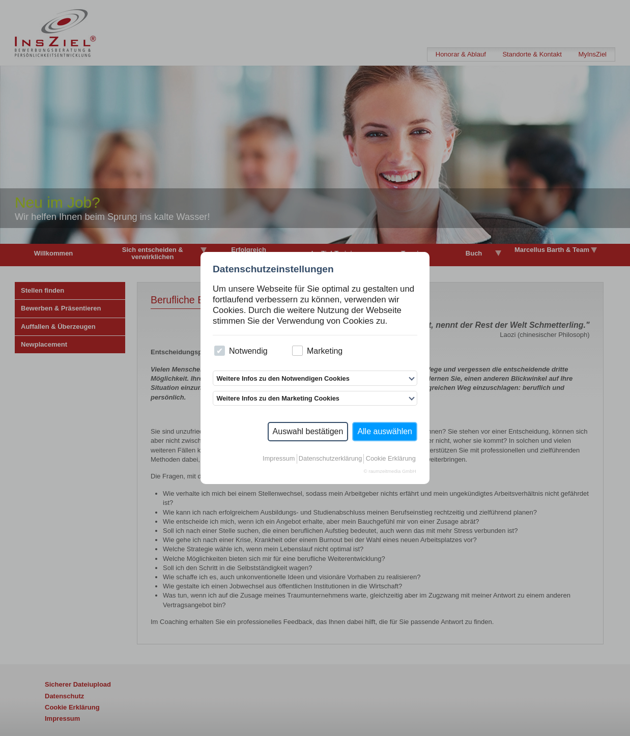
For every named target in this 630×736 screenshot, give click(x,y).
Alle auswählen (384, 431)
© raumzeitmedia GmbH (390, 471)
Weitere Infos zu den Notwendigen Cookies (282, 378)
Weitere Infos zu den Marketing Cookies (277, 398)
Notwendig (240, 351)
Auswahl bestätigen (308, 431)
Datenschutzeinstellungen (273, 269)
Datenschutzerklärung (330, 458)
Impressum (279, 458)
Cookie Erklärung (391, 458)
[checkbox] (219, 351)
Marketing (317, 351)
